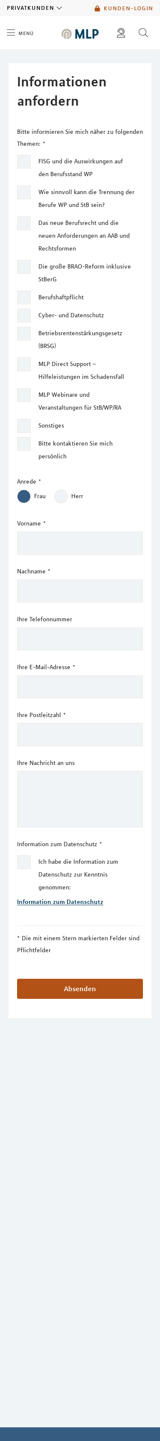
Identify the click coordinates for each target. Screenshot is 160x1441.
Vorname (31, 523)
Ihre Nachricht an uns (46, 763)
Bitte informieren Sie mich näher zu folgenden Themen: (80, 139)
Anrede (29, 481)
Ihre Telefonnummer (44, 619)
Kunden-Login (124, 8)
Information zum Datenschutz (59, 844)
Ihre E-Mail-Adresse (46, 667)
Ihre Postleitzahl (41, 715)
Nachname (33, 571)
